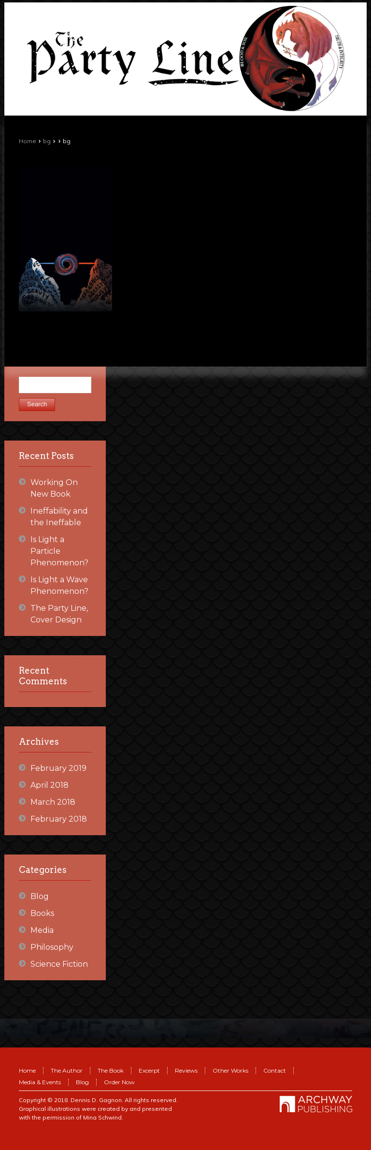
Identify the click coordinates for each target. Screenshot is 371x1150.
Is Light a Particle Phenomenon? (59, 551)
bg (47, 141)
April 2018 (49, 785)
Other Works (230, 1070)
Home (27, 141)
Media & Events (40, 1082)
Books (42, 913)
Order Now (119, 1082)
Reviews (186, 1070)
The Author (67, 1070)
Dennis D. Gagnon (96, 1100)
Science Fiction (59, 964)
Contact (274, 1070)
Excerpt (149, 1070)
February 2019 (58, 768)
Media (42, 930)
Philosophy (51, 947)
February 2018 (58, 819)
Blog (39, 896)
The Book (111, 1070)
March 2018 (52, 802)
